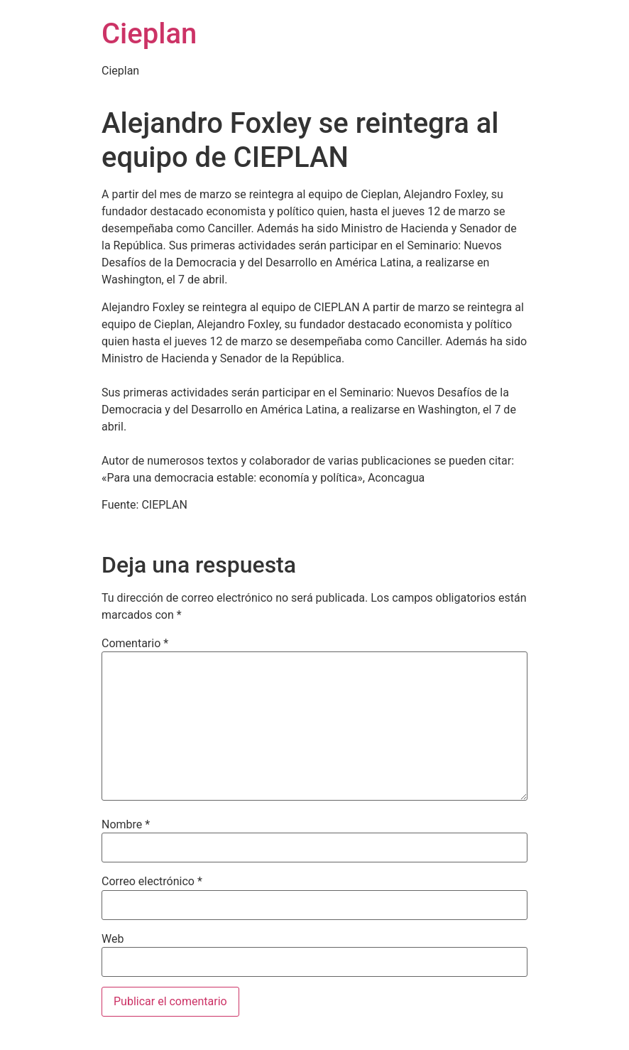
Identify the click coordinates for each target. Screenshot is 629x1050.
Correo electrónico (152, 881)
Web (113, 939)
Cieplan (149, 33)
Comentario (135, 643)
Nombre (126, 824)
